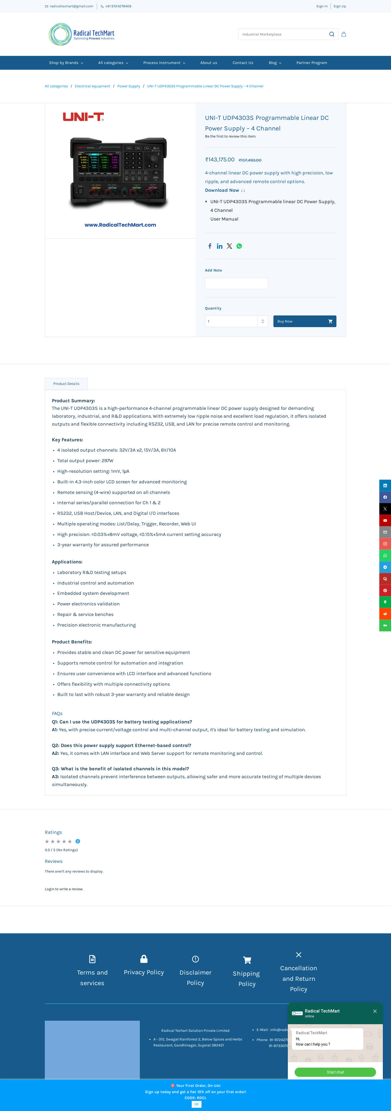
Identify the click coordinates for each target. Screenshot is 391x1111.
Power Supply (128, 86)
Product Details (66, 383)
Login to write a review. (64, 889)
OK (196, 1104)
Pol (242, 984)
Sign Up (339, 6)
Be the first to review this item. (230, 136)
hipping (249, 973)
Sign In (322, 6)
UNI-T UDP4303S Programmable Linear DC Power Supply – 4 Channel (205, 86)
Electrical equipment (92, 86)
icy (251, 984)
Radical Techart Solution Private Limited (195, 1030)
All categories (56, 86)
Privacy (135, 972)
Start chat (335, 1072)
